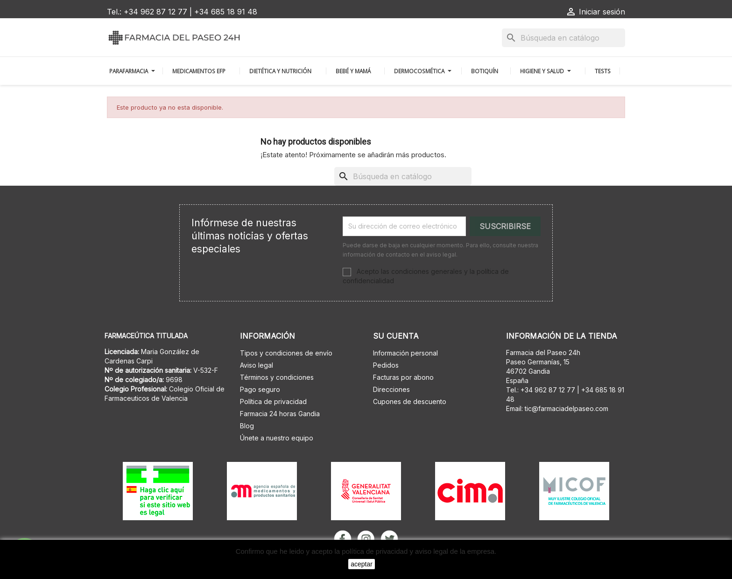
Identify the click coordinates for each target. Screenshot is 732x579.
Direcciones (391, 389)
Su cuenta (396, 336)
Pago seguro (260, 389)
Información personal (405, 353)
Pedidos (386, 365)
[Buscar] (563, 37)
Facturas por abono (403, 377)
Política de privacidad (273, 401)
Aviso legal (256, 365)
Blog (247, 426)
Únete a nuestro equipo (276, 438)
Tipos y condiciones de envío (286, 353)
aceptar (362, 564)
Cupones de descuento (409, 401)
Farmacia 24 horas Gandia (280, 414)
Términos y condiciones (277, 377)
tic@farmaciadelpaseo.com (566, 408)
